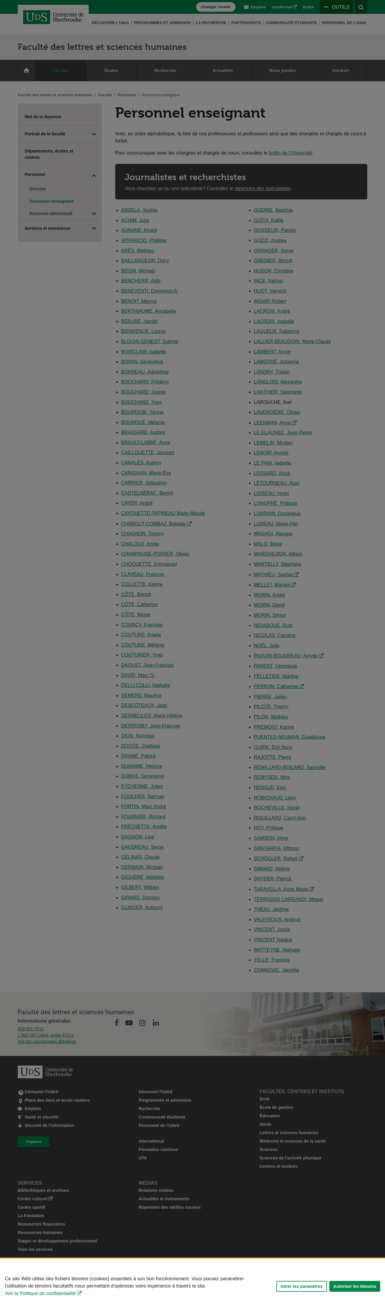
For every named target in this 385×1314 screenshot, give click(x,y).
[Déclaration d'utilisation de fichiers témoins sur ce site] (192, 1286)
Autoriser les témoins (354, 1286)
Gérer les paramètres (302, 1286)
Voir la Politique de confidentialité (40, 1293)
